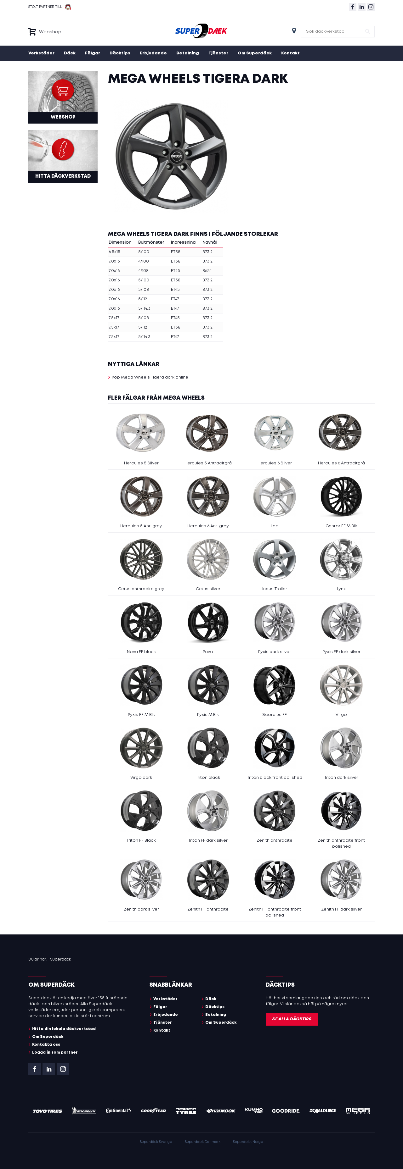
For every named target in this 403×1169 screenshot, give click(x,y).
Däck (70, 53)
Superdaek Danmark (202, 1142)
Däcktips (120, 53)
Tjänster (218, 53)
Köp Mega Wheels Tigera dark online (150, 377)
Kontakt (290, 53)
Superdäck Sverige (156, 1142)
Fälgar (92, 53)
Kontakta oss (46, 1044)
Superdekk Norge (248, 1142)
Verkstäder (41, 53)
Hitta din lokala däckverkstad (64, 1029)
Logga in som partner (55, 1052)
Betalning (187, 53)
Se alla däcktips (292, 1019)
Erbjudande (153, 53)
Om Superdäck (255, 53)
